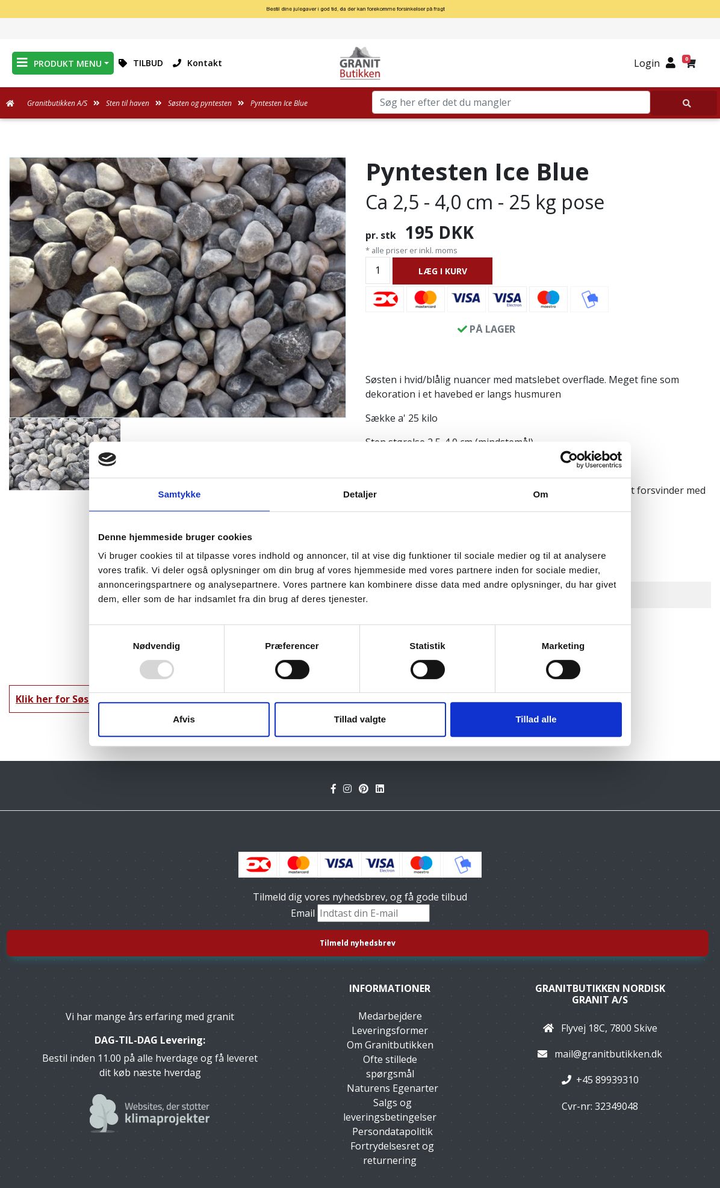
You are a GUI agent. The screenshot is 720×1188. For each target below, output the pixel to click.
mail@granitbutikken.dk (608, 1053)
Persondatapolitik (392, 1131)
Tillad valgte (360, 719)
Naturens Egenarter (392, 1088)
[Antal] (377, 270)
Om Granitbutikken (390, 1044)
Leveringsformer (390, 1030)
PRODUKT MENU (59, 63)
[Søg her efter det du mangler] (684, 103)
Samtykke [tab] (179, 494)
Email (304, 913)
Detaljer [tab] (360, 494)
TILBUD (141, 63)
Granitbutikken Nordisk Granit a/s (600, 994)
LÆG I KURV (442, 271)
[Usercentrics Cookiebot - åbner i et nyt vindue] (569, 460)
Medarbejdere (390, 1016)
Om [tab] (540, 494)
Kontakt (197, 63)
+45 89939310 (607, 1079)
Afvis (184, 719)
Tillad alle (535, 719)
